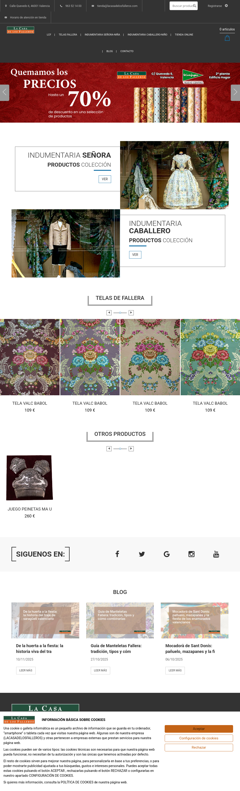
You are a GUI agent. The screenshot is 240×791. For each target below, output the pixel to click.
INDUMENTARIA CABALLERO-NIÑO (147, 34)
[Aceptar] (199, 729)
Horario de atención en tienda (28, 17)
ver (105, 179)
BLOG (109, 51)
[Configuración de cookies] (199, 738)
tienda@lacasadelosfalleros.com (117, 6)
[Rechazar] (199, 747)
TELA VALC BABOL (29, 403)
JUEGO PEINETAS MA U (30, 509)
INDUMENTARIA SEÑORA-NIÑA (102, 34)
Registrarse (218, 6)
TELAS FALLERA (68, 34)
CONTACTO (127, 51)
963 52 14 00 (73, 6)
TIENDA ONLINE (184, 34)
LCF (49, 34)
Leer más (25, 670)
